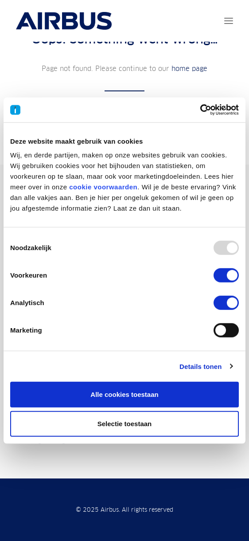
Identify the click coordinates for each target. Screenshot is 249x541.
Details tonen (200, 366)
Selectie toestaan (124, 423)
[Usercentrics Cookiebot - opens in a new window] (200, 110)
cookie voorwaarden (103, 187)
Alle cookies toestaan (124, 394)
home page (189, 68)
